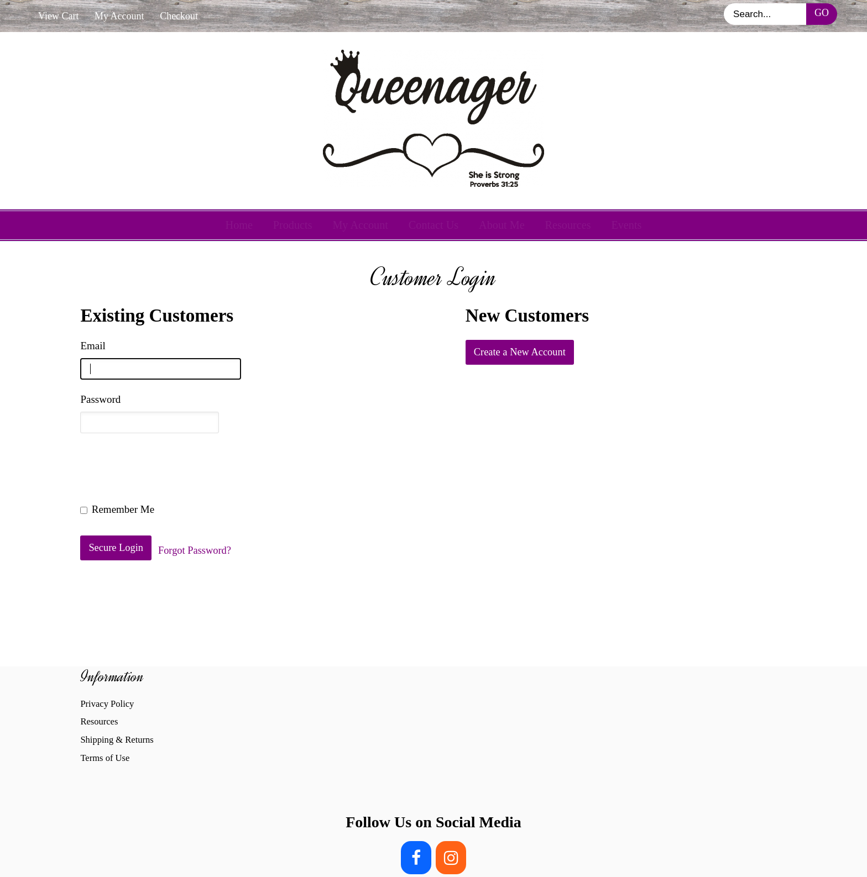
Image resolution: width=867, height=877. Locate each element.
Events (626, 225)
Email (92, 345)
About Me (502, 225)
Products (292, 225)
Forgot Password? (194, 550)
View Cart (58, 16)
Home (239, 225)
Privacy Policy (107, 704)
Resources (568, 225)
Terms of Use (104, 758)
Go (821, 12)
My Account (119, 16)
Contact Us (433, 225)
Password (100, 399)
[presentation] (164, 468)
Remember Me (117, 509)
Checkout (179, 16)
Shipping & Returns (116, 739)
